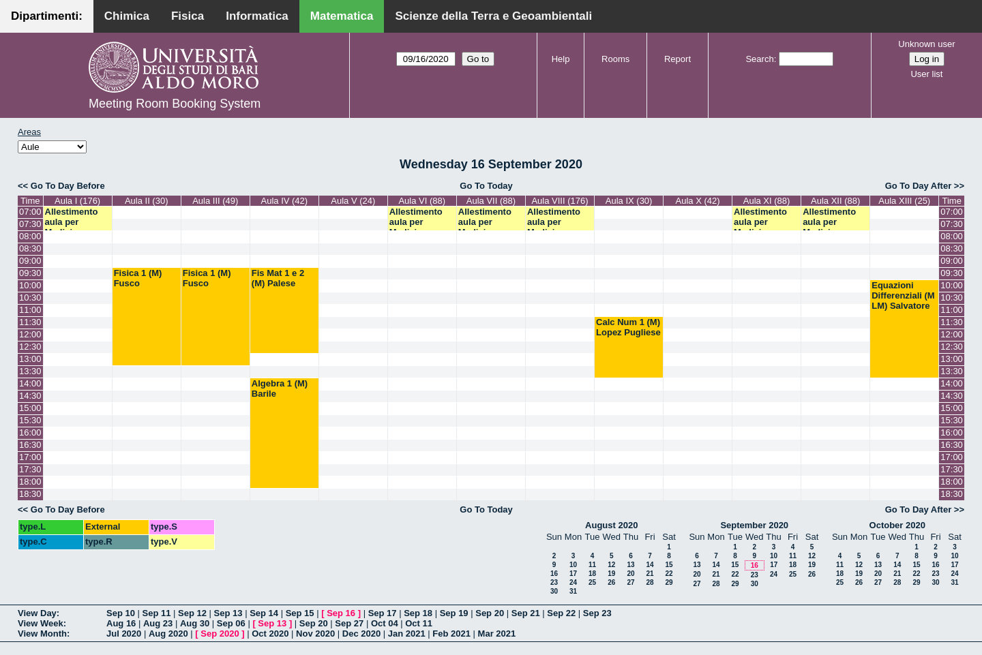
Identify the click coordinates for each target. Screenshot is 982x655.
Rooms (615, 59)
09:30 (30, 273)
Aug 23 (158, 623)
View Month (42, 633)
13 (630, 564)
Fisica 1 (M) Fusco (138, 278)
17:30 (30, 469)
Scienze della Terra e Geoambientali (493, 16)
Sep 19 (454, 613)
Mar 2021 (497, 633)
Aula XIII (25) (904, 201)
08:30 (30, 248)
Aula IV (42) (284, 201)
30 (554, 591)
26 (611, 582)
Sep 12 (192, 613)
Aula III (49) (215, 201)
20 (630, 573)
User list (926, 74)
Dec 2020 (361, 633)
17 (573, 573)
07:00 (30, 212)
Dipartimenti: (47, 16)
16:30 (30, 445)
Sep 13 (228, 613)
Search (759, 59)
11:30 (30, 322)
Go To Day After (918, 186)
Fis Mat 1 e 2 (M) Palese (278, 278)
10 (573, 564)
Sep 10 (120, 613)
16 (554, 573)
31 (573, 591)
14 (649, 564)
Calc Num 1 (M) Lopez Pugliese (628, 327)
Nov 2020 (315, 633)
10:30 (30, 297)
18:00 (30, 481)
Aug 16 (121, 623)
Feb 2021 (451, 633)
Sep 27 (349, 623)
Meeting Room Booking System (175, 103)
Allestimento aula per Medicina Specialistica (72, 227)
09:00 (30, 261)
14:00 (30, 383)
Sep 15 (300, 613)
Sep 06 (231, 623)
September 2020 (754, 525)
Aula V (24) (353, 201)
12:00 (30, 334)
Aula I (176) (77, 201)
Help (561, 59)
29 (668, 582)
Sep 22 (561, 613)
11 (592, 564)
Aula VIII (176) (559, 201)
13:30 (30, 371)
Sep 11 (157, 613)
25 (592, 582)
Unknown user (926, 44)
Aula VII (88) (491, 201)
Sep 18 (418, 613)
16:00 (30, 432)
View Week (40, 623)
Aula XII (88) (835, 201)
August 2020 (611, 525)
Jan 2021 (407, 633)
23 (554, 582)
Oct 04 (384, 623)
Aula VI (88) (421, 201)
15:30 (30, 420)
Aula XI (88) (766, 201)
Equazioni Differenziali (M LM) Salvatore (903, 295)
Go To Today (486, 186)
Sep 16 (341, 613)
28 (649, 582)
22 (668, 573)
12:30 (30, 346)
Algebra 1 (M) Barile (280, 388)
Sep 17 (382, 613)
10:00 (30, 285)
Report (677, 59)
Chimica (126, 16)
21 (649, 573)
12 (611, 564)
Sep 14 (264, 613)
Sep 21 (525, 613)
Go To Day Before (68, 186)
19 (611, 573)
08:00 (30, 236)
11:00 (30, 310)
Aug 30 (194, 623)
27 (630, 582)
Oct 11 (418, 623)
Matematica (342, 16)
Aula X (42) (698, 201)
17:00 (30, 457)
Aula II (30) (146, 201)
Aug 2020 (168, 633)
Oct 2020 (270, 633)
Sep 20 (489, 613)
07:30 (30, 224)
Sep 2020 (219, 633)
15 (668, 564)
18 (592, 573)
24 (573, 582)
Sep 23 (597, 613)
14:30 (30, 396)
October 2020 (897, 525)
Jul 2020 (123, 633)
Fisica (187, 16)
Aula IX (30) (629, 201)
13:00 (30, 359)
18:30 (30, 494)
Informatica (257, 16)
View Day (37, 613)
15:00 (30, 408)
